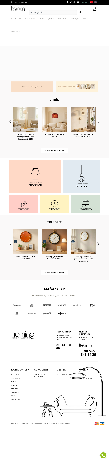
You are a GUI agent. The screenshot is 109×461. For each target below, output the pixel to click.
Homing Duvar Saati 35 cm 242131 (25, 257)
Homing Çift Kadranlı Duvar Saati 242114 (54, 257)
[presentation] (10, 120)
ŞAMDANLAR (15, 399)
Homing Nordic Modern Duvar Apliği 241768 (83, 135)
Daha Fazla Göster (54, 150)
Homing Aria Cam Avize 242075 (54, 135)
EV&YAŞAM (75, 19)
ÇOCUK (41, 19)
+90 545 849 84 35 (20, 2)
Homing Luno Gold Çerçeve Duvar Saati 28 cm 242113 (83, 258)
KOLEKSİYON (30, 19)
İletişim (85, 345)
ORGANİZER (62, 19)
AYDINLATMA (16, 19)
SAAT (85, 19)
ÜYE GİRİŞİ (82, 375)
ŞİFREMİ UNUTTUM (85, 378)
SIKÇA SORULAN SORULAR (65, 375)
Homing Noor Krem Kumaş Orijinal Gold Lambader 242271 (25, 136)
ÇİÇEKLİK (51, 19)
